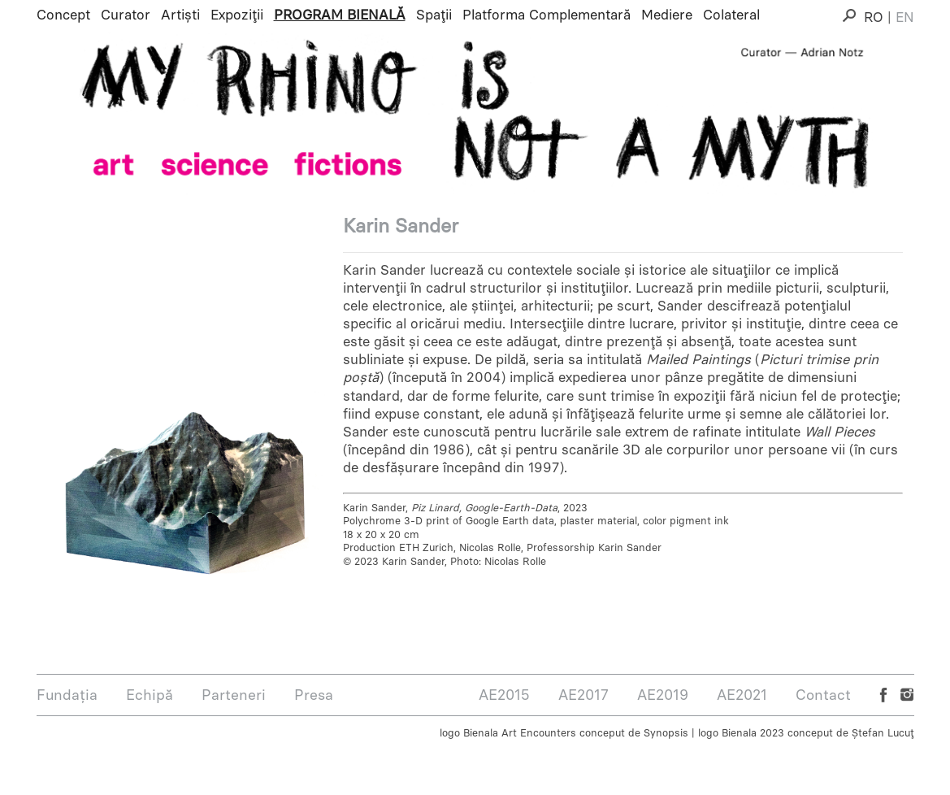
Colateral (731, 15)
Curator (125, 15)
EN (905, 17)
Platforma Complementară (546, 15)
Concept (63, 15)
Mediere (666, 15)
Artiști (180, 15)
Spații (434, 15)
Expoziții (236, 15)
